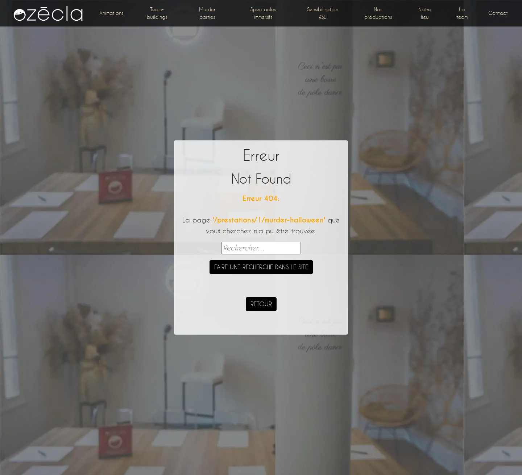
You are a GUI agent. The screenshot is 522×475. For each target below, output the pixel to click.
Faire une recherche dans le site (261, 266)
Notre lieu (424, 13)
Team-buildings (157, 13)
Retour (261, 303)
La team (462, 13)
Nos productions (378, 13)
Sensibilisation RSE (322, 13)
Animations (111, 13)
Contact (498, 13)
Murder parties (207, 13)
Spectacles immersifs (263, 13)
